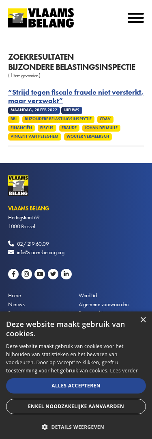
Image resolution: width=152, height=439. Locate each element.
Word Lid (87, 295)
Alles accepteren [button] (76, 385)
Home (14, 295)
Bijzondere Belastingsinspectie (58, 119)
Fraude (69, 127)
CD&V (105, 119)
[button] (76, 426)
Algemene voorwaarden (103, 304)
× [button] (143, 320)
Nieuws (16, 304)
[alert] (76, 375)
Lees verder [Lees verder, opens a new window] (124, 370)
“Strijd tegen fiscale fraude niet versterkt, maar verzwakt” (75, 96)
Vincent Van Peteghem (34, 136)
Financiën (21, 127)
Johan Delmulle (101, 127)
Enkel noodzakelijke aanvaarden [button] (76, 406)
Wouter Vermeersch (87, 136)
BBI (14, 119)
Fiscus (47, 127)
